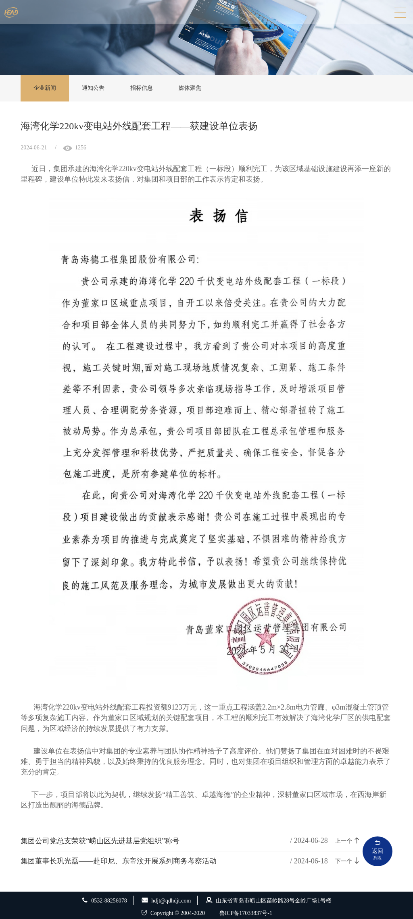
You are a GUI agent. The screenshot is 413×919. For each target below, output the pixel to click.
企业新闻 (44, 88)
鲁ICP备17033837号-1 (245, 913)
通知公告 (93, 88)
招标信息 (141, 88)
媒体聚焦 (190, 88)
